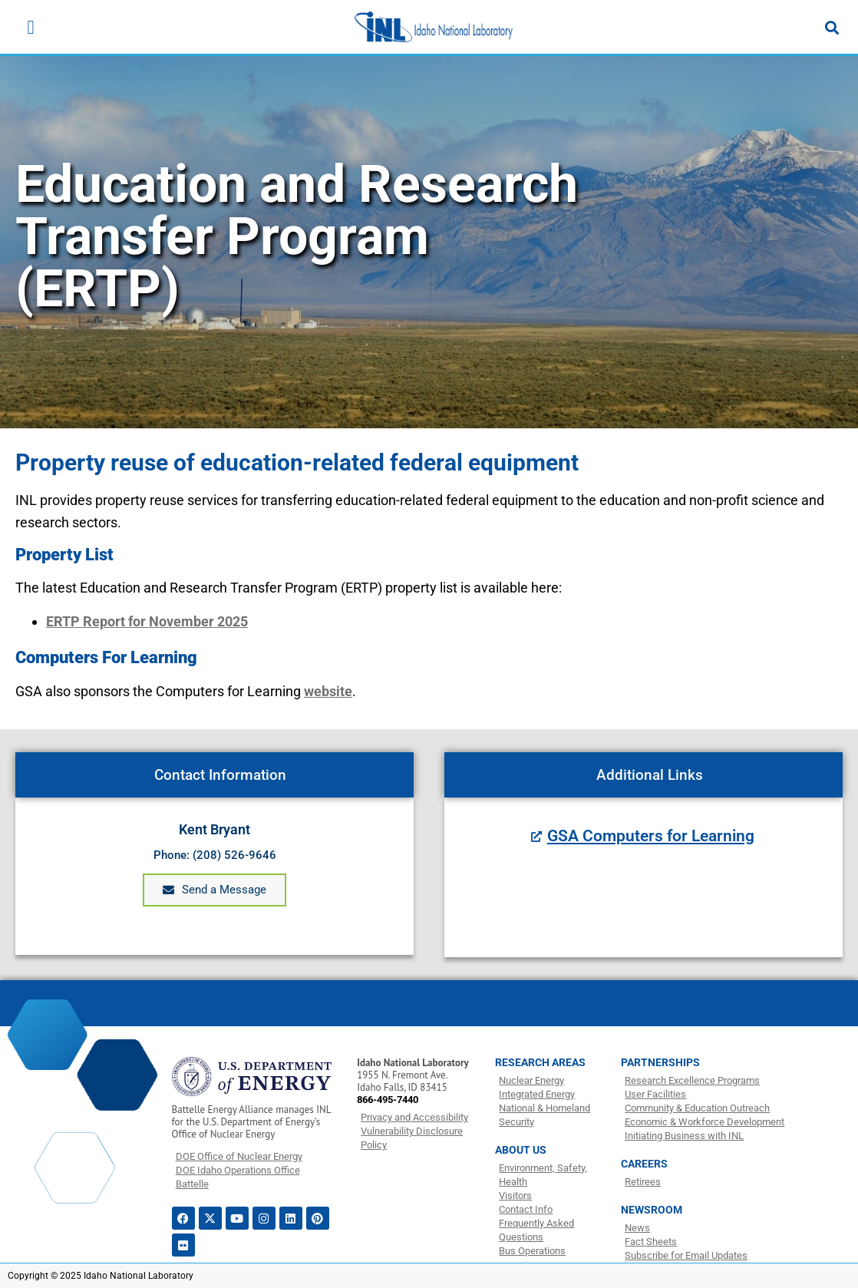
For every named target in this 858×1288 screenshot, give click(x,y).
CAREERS (644, 1164)
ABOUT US (520, 1150)
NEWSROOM (651, 1210)
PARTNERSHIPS (660, 1062)
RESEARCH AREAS (540, 1062)
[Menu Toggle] (30, 27)
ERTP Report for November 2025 (147, 621)
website (328, 691)
